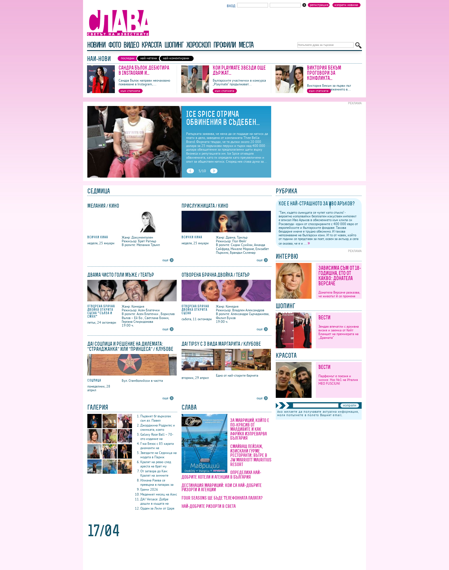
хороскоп (198, 45)
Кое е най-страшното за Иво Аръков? (317, 203)
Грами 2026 (149, 489)
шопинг (174, 45)
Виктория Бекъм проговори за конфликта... (324, 72)
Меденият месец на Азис (158, 494)
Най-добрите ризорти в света (209, 506)
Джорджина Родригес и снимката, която (157, 427)
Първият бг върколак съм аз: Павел (155, 418)
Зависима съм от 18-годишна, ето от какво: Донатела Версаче (339, 276)
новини (96, 45)
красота (151, 45)
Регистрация (319, 5)
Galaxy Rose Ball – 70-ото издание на (156, 436)
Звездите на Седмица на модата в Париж (158, 455)
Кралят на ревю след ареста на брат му (155, 464)
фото (114, 45)
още (165, 260)
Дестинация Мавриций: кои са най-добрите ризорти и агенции (222, 487)
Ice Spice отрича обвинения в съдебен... (223, 118)
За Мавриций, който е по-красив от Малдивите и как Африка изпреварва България (249, 429)
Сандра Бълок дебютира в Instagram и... (144, 70)
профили (224, 45)
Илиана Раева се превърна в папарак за (157, 482)
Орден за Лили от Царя (157, 508)
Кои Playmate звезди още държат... (239, 70)
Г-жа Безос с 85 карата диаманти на (157, 445)
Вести (324, 317)
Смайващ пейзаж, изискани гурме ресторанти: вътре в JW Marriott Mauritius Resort (250, 455)
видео (131, 45)
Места (246, 45)
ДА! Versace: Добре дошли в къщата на (154, 501)
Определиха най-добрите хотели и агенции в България (221, 474)
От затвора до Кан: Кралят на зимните (154, 473)
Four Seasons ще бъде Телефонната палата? (222, 498)
